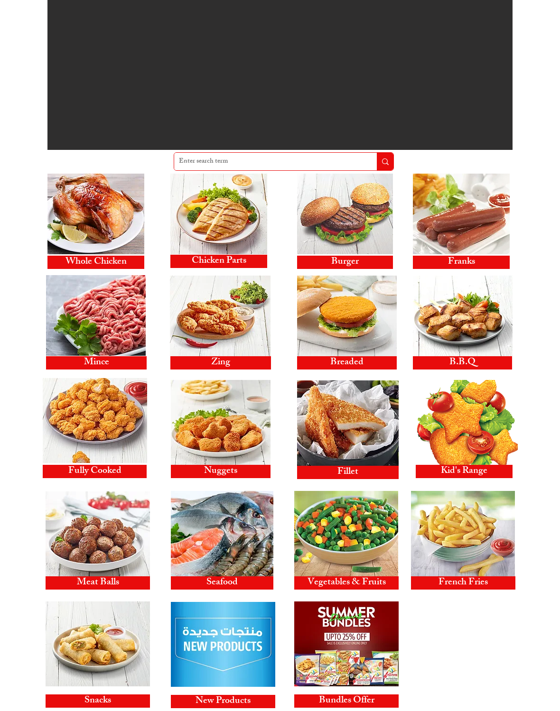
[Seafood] (222, 583)
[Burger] (345, 262)
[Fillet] (348, 472)
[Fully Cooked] (95, 471)
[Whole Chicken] (95, 262)
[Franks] (461, 262)
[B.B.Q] (462, 362)
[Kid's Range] (464, 471)
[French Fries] (463, 583)
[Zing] (220, 362)
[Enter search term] (268, 161)
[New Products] (223, 701)
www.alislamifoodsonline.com (459, 672)
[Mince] (96, 362)
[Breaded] (347, 362)
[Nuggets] (221, 471)
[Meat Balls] (98, 583)
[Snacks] (98, 701)
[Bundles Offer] (346, 701)
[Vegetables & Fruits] (346, 583)
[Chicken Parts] (218, 261)
